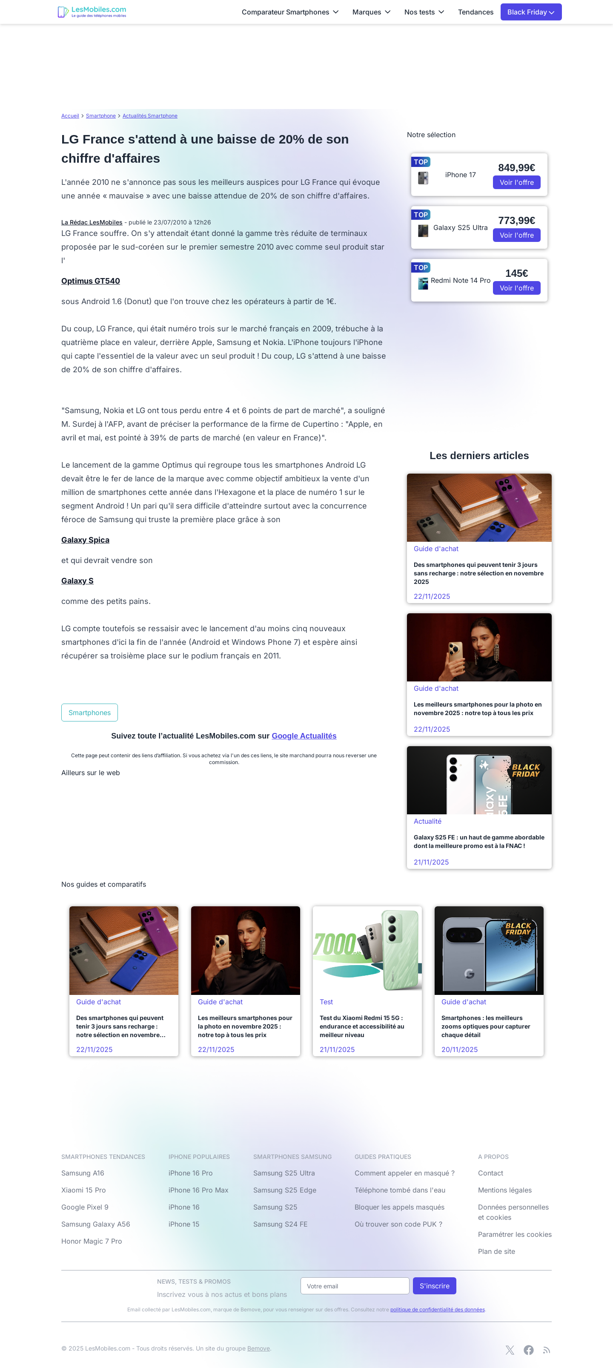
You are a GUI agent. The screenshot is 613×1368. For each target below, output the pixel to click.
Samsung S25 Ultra (284, 1173)
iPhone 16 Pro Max (199, 1190)
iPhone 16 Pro (191, 1173)
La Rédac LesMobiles (92, 222)
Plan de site (496, 1251)
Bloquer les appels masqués (399, 1207)
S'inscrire (435, 1286)
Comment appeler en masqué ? (405, 1173)
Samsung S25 (275, 1207)
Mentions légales (505, 1190)
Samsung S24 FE (280, 1224)
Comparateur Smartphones (290, 12)
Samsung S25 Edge (284, 1190)
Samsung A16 (82, 1173)
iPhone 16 (184, 1207)
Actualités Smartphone (150, 115)
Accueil (70, 115)
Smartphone (101, 115)
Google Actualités (304, 736)
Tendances (476, 12)
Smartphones (90, 712)
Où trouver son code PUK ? (398, 1224)
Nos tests (424, 12)
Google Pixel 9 (85, 1207)
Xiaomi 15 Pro (83, 1190)
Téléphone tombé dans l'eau (400, 1190)
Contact (490, 1173)
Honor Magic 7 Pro (91, 1241)
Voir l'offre (517, 182)
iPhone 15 (184, 1224)
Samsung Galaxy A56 (95, 1224)
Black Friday (531, 12)
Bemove (258, 1348)
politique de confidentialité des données (437, 1309)
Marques (371, 12)
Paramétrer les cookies (515, 1234)
